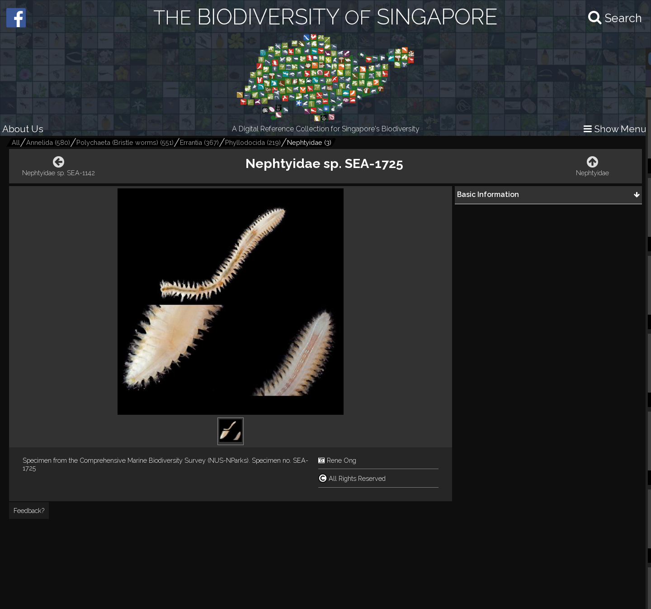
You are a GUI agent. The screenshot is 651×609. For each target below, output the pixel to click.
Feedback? (29, 510)
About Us (22, 128)
